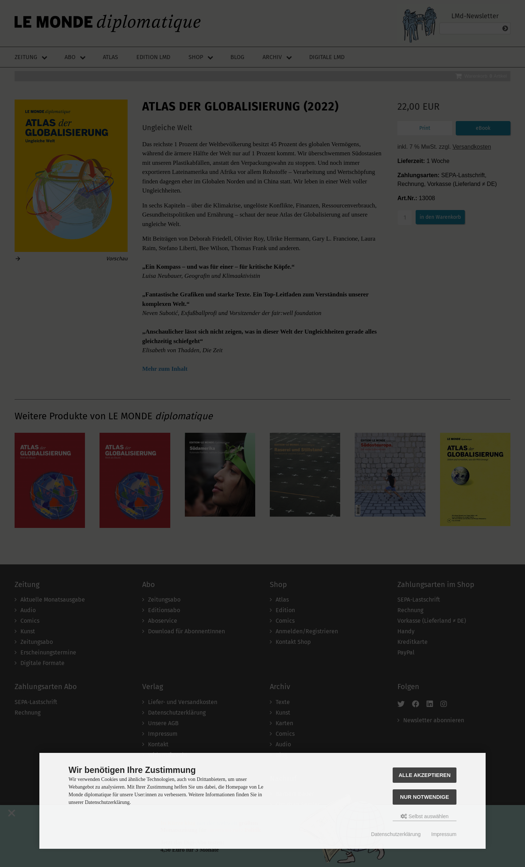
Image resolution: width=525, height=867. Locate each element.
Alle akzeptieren (424, 775)
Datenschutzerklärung (396, 834)
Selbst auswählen (425, 816)
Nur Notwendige (424, 797)
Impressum (443, 834)
